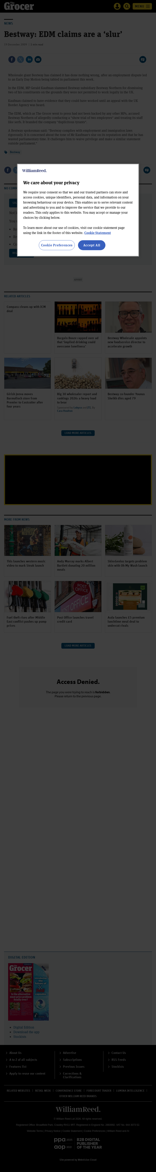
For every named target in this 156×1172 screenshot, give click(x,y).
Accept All (91, 245)
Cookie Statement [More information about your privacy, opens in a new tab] (97, 232)
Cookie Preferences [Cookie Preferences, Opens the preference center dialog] (57, 245)
